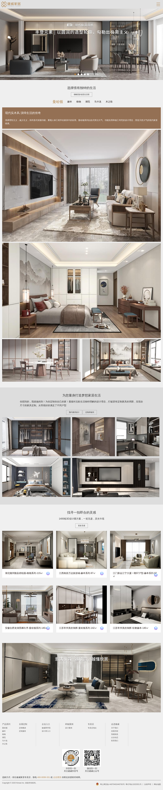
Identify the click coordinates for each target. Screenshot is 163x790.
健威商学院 (46, 728)
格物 (78, 101)
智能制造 (114, 734)
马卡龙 (97, 101)
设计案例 (68, 728)
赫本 (69, 101)
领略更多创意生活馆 (81, 94)
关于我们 (114, 728)
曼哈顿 (58, 102)
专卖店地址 (92, 728)
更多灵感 (81, 526)
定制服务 (22, 731)
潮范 (87, 101)
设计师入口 (46, 731)
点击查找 (57, 777)
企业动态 (114, 737)
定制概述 (22, 728)
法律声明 (147, 784)
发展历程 (114, 731)
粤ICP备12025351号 (133, 784)
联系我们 (114, 741)
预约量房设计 (74, 412)
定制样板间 (90, 412)
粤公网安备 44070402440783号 (112, 784)
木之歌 (109, 101)
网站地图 (157, 784)
